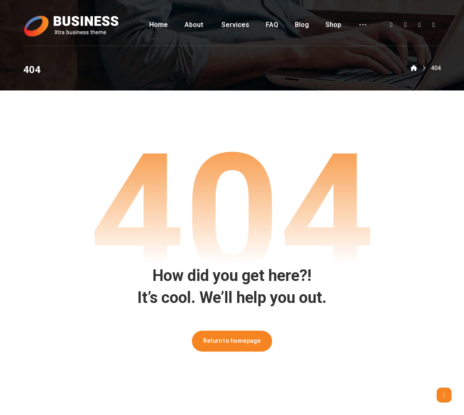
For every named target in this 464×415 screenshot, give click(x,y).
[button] (391, 25)
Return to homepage (232, 340)
